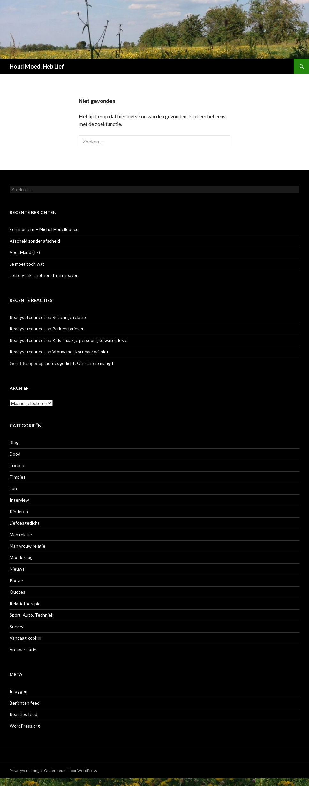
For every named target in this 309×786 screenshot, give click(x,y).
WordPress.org (25, 725)
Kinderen (19, 511)
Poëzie (16, 580)
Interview (19, 500)
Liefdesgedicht (25, 523)
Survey (16, 626)
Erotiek (17, 465)
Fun (13, 488)
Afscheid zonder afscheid (35, 240)
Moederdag (21, 557)
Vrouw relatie (23, 649)
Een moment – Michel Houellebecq (44, 229)
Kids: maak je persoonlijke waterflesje (89, 340)
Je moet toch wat (27, 263)
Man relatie (21, 534)
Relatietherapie (25, 603)
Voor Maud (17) (25, 252)
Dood (15, 454)
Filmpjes (18, 477)
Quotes (17, 592)
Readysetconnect (27, 317)
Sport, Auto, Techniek (31, 615)
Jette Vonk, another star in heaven (44, 275)
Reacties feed (23, 714)
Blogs (15, 442)
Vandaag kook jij (25, 638)
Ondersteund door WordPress (70, 770)
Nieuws (17, 569)
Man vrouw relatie (27, 546)
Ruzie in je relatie (69, 317)
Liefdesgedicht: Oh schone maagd (79, 363)
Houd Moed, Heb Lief (37, 66)
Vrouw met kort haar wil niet (80, 351)
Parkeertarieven (68, 328)
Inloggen (18, 691)
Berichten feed (25, 702)
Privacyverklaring (24, 770)
